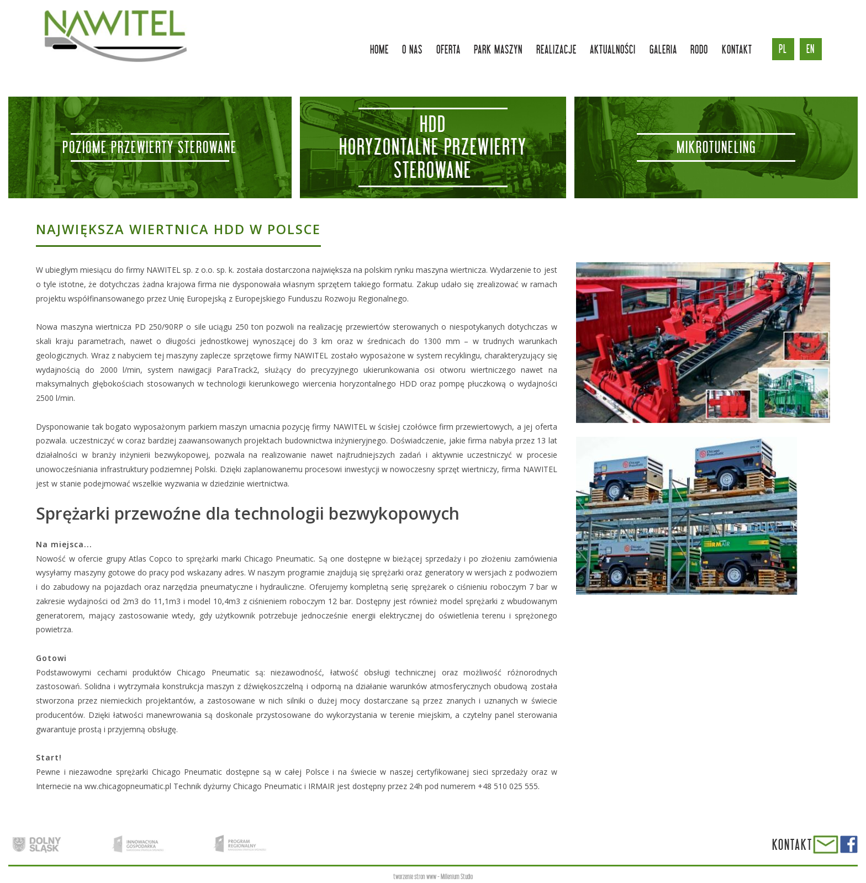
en (810, 49)
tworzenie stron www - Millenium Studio (433, 877)
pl (783, 49)
